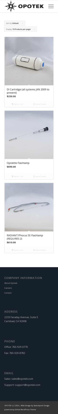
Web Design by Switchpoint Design (35, 405)
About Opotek (10, 283)
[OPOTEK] (24, 6)
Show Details (39, 104)
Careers (8, 288)
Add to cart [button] (17, 104)
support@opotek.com (27, 385)
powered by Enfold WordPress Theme (20, 409)
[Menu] (49, 6)
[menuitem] (49, 6)
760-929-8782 (17, 353)
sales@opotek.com (22, 378)
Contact (7, 292)
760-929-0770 (20, 347)
